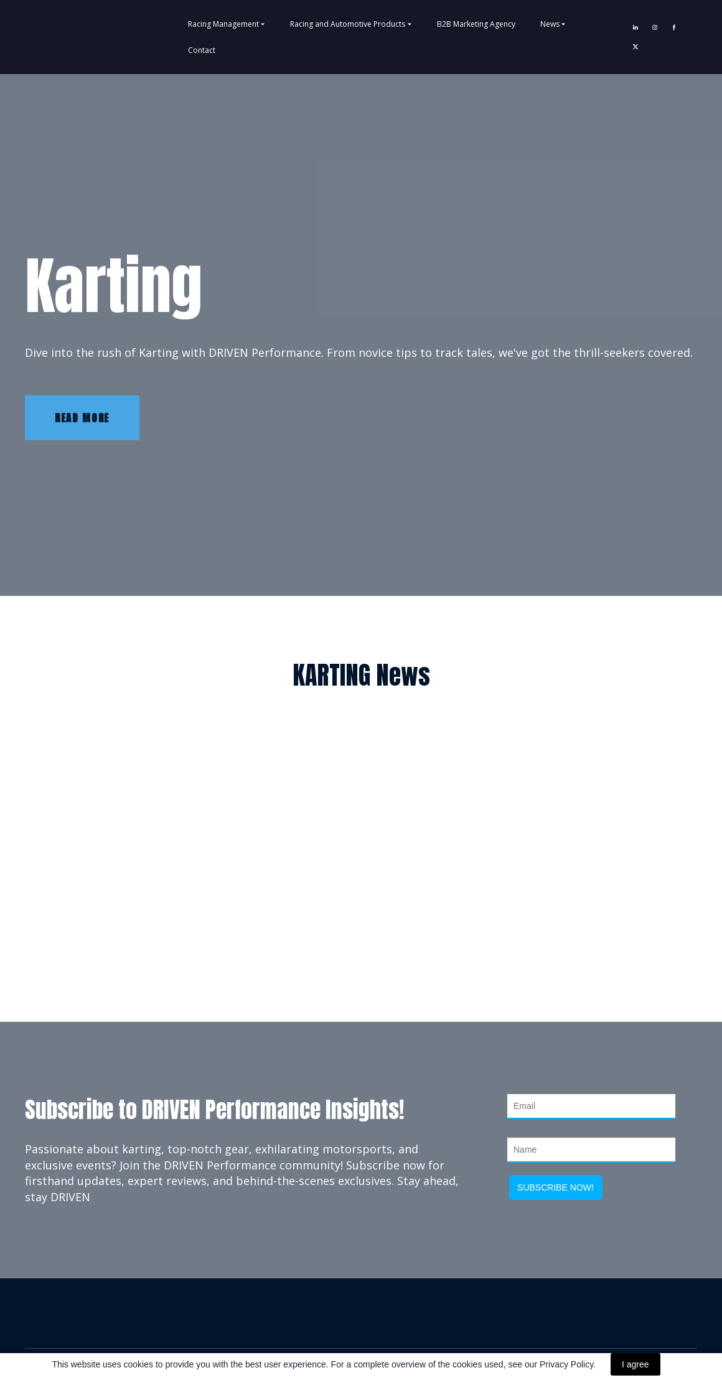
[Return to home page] (59, 36)
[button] (635, 27)
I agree (635, 1364)
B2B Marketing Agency (476, 24)
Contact (201, 50)
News (550, 24)
